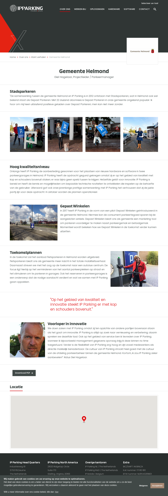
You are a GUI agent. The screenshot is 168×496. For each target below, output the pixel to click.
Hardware (114, 9)
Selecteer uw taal (149, 3)
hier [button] (57, 492)
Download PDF (22, 372)
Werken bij (80, 9)
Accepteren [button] (157, 486)
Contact (144, 9)
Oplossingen (97, 9)
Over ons (65, 9)
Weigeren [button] (143, 486)
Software (129, 9)
